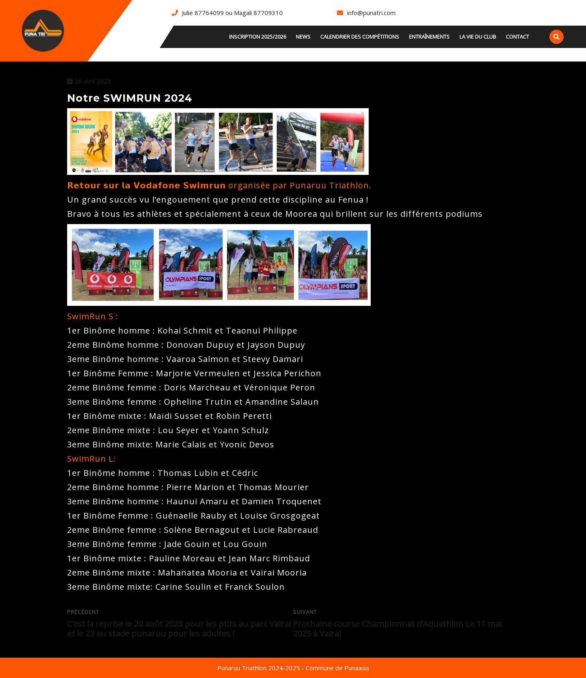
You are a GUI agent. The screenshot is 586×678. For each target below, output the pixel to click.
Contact (517, 36)
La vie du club (477, 36)
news (303, 36)
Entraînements (429, 36)
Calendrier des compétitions (359, 36)
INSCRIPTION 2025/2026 (257, 36)
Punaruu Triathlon (329, 185)
